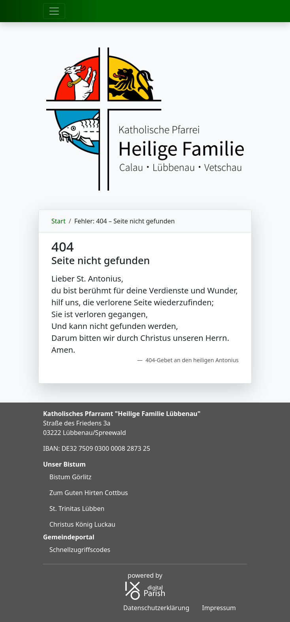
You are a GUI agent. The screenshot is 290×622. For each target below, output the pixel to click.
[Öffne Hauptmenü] (54, 11)
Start (58, 221)
